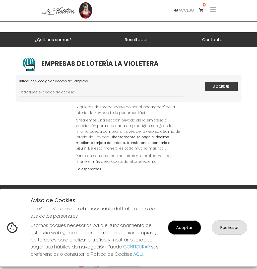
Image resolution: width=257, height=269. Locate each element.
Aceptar (184, 227)
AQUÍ (138, 254)
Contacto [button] (212, 40)
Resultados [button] (137, 40)
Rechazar (229, 227)
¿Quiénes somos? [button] (53, 40)
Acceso (184, 10)
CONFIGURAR (136, 247)
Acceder (221, 86)
